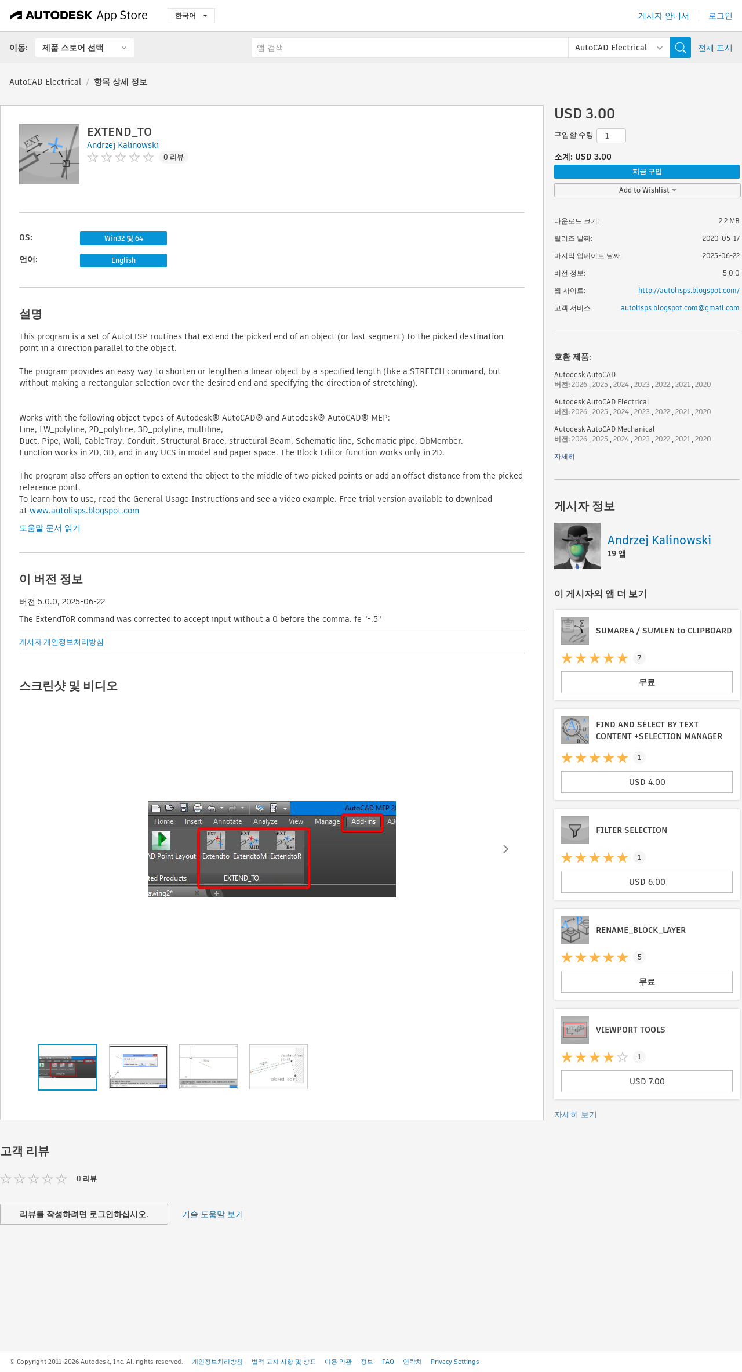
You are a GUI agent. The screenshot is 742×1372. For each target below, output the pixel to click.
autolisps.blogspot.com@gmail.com (680, 308)
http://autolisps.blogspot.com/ (689, 290)
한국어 (191, 15)
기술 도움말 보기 (212, 1214)
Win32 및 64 (123, 238)
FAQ (388, 1361)
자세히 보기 (575, 1114)
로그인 (720, 15)
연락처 (412, 1361)
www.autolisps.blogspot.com (84, 510)
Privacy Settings (455, 1361)
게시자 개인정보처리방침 (61, 641)
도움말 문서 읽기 (50, 528)
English (123, 260)
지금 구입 (647, 171)
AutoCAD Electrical (45, 82)
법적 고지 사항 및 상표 (284, 1361)
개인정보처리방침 (217, 1361)
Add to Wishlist (647, 190)
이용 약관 (338, 1361)
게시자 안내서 (663, 15)
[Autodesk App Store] (79, 15)
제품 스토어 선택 (73, 47)
